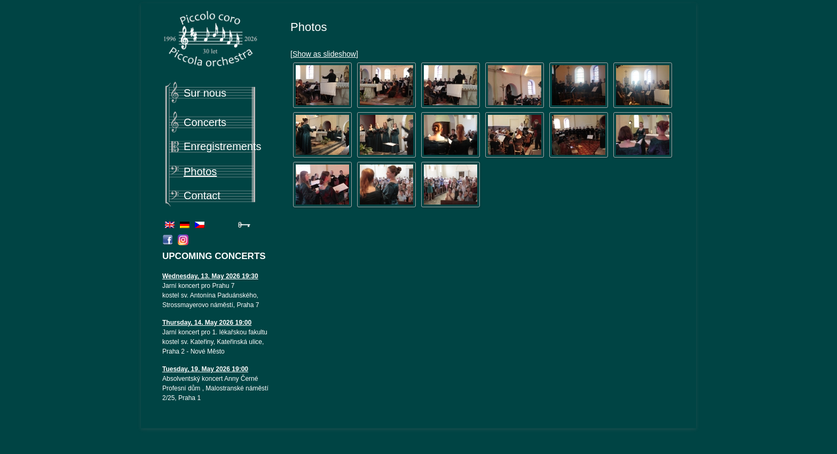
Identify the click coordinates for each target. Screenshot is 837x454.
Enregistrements (223, 146)
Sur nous (205, 93)
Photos (200, 171)
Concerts (205, 122)
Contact (202, 195)
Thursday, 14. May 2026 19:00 (206, 322)
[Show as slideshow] (324, 54)
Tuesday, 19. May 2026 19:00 (205, 369)
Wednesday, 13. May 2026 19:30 (210, 276)
